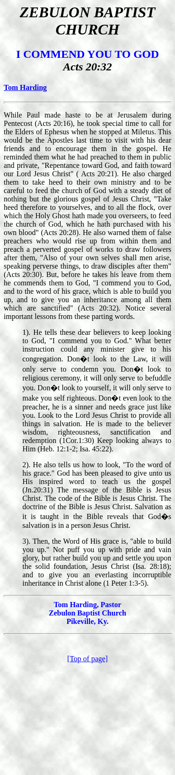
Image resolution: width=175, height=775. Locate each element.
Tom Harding (25, 87)
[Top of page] (87, 659)
